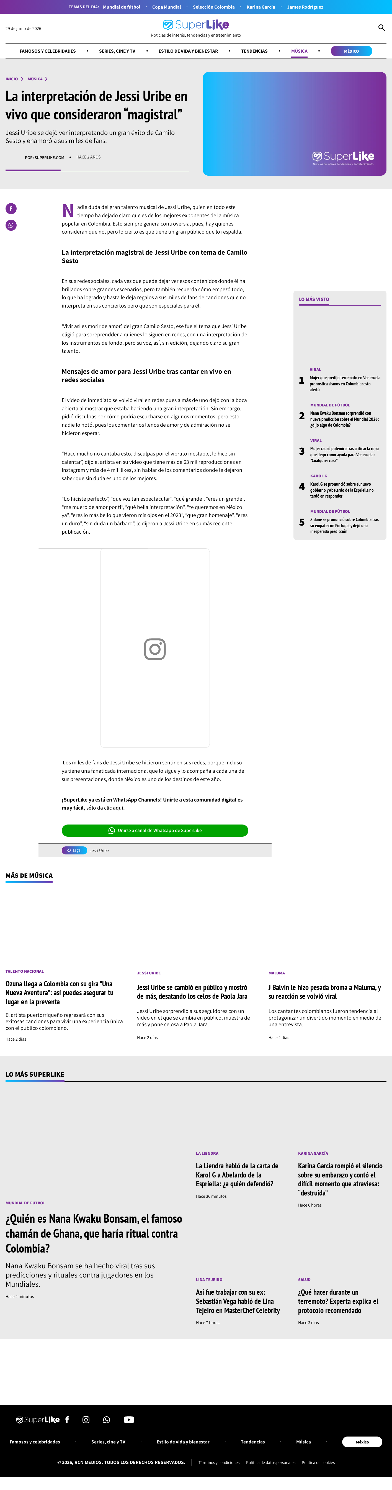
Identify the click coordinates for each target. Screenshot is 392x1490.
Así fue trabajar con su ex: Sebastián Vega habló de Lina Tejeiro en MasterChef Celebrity (239, 1301)
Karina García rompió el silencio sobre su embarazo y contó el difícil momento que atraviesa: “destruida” (342, 1179)
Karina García (261, 7)
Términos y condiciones (216, 1463)
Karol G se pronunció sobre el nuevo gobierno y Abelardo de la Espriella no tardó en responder (343, 489)
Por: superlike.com (45, 157)
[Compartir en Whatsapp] (11, 225)
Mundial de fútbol (121, 7)
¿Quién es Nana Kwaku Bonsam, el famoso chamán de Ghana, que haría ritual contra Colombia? (83, 1233)
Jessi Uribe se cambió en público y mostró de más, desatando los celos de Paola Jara (194, 992)
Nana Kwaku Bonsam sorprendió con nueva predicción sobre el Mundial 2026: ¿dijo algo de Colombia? (342, 419)
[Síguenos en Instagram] (85, 1422)
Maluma (277, 973)
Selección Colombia (214, 7)
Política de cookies (321, 1463)
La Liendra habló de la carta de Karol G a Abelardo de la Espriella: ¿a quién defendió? (239, 1175)
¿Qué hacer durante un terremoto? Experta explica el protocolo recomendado (339, 1301)
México (355, 51)
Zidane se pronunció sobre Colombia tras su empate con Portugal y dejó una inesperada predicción (344, 525)
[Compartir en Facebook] (11, 208)
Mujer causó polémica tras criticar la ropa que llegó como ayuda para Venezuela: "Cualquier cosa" (341, 454)
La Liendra (207, 1153)
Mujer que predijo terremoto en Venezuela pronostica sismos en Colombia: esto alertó (338, 384)
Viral (315, 369)
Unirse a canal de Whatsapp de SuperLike (155, 830)
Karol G (318, 475)
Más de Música (29, 875)
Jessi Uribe (100, 850)
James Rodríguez (306, 7)
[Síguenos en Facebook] (67, 1422)
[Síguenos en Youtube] (129, 1422)
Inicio (12, 79)
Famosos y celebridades (44, 51)
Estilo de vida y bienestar (189, 51)
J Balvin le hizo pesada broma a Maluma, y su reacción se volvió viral (327, 992)
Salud (304, 1280)
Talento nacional (25, 971)
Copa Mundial (166, 7)
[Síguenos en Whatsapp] (106, 1422)
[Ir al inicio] (196, 28)
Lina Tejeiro (209, 1280)
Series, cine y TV (115, 51)
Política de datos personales (271, 1463)
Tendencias (258, 51)
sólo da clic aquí (104, 807)
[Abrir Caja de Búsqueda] (382, 28)
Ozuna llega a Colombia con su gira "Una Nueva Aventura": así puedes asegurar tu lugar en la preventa (61, 993)
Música (303, 51)
